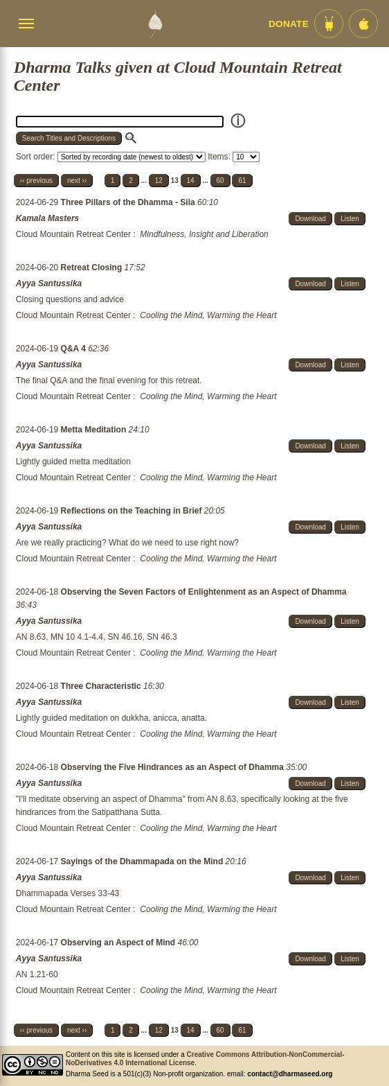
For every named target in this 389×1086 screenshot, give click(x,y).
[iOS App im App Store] (363, 23)
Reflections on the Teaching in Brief (132, 511)
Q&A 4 (75, 348)
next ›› (77, 180)
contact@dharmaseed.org (289, 1074)
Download (310, 218)
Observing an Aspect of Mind (119, 942)
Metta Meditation (95, 430)
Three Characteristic (102, 686)
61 (242, 180)
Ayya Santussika (49, 283)
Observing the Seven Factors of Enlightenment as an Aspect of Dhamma (204, 592)
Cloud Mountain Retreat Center (73, 234)
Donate (289, 24)
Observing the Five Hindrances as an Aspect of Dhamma (174, 767)
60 (220, 180)
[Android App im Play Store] (328, 23)
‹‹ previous (36, 180)
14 (190, 180)
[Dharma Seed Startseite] (155, 23)
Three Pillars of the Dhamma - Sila (129, 202)
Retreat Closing (93, 267)
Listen (350, 218)
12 (159, 180)
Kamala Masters (47, 218)
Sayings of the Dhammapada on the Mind (143, 861)
